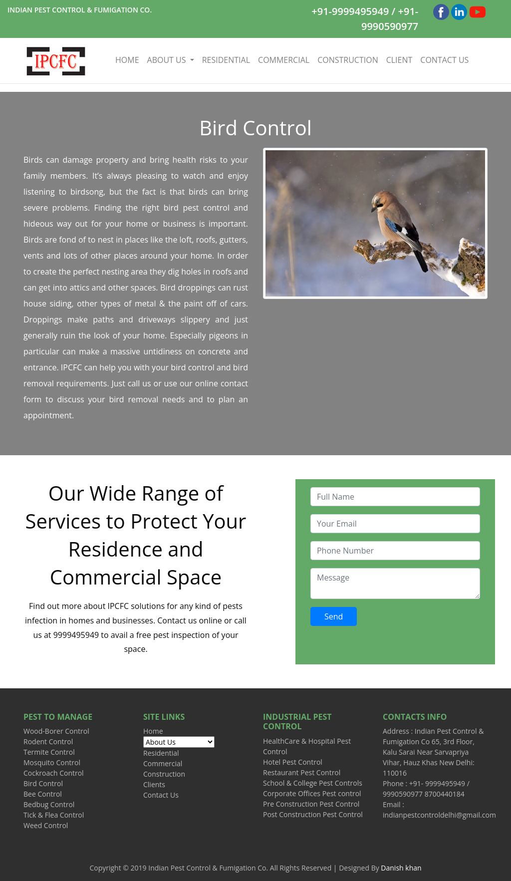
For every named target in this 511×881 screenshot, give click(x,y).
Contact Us (161, 795)
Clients (154, 784)
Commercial (162, 763)
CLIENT (399, 59)
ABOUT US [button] (167, 59)
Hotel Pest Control (292, 762)
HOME (129, 59)
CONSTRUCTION (347, 59)
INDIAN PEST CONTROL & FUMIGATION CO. (79, 9)
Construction (164, 774)
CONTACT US (444, 59)
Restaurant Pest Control (301, 772)
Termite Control (49, 752)
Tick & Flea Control (53, 815)
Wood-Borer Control (56, 731)
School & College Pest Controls (312, 783)
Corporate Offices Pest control (312, 793)
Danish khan (401, 868)
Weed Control (45, 825)
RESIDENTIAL (226, 59)
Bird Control (43, 783)
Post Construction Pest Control (313, 814)
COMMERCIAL (283, 59)
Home (153, 731)
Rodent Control (48, 741)
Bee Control (42, 794)
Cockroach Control (53, 773)
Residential (161, 753)
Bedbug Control (48, 804)
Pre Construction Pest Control (311, 804)
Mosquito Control (51, 762)
